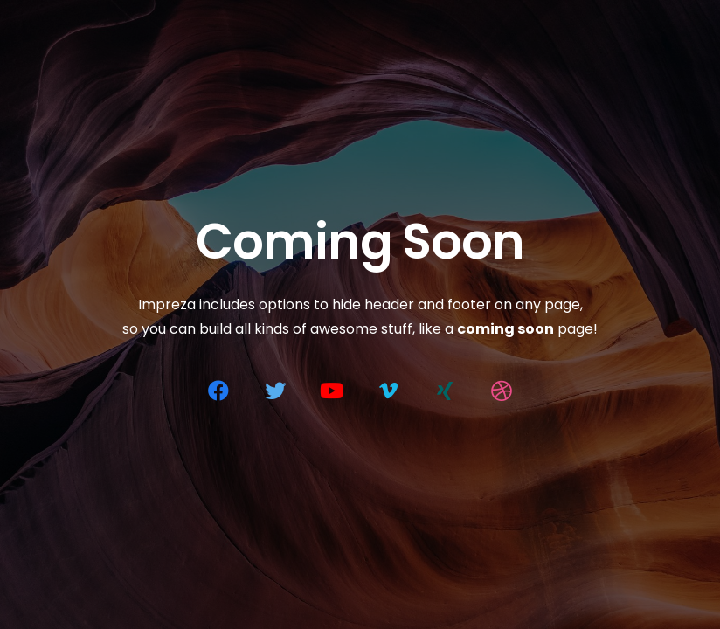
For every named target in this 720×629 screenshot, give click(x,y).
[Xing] (445, 390)
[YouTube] (332, 390)
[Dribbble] (501, 390)
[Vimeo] (388, 390)
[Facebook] (218, 390)
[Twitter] (275, 390)
